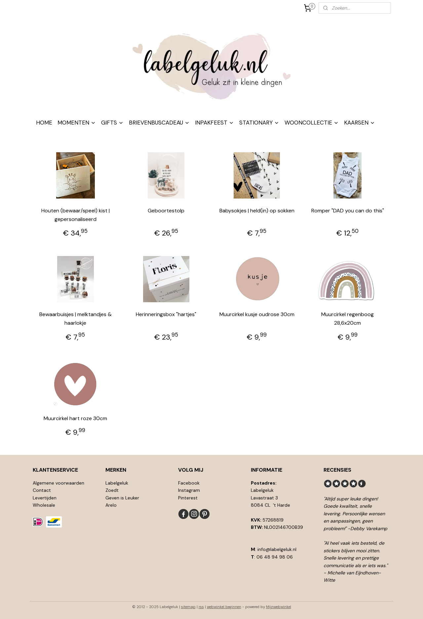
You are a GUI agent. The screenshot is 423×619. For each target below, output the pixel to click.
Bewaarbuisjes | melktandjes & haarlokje (75, 318)
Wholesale (44, 505)
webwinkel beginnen (224, 606)
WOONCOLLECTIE (312, 122)
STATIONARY (259, 122)
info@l (264, 549)
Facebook (189, 483)
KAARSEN (359, 122)
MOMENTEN (77, 122)
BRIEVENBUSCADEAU (159, 122)
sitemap (188, 606)
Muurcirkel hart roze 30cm (75, 418)
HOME (44, 122)
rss (201, 606)
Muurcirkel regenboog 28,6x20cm (347, 318)
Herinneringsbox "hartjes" (166, 314)
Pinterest (188, 498)
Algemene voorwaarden (58, 483)
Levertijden (45, 498)
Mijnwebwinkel (278, 606)
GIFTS (112, 122)
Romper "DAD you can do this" (347, 210)
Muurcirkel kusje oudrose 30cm (256, 314)
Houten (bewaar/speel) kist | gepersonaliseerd (75, 215)
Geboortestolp (166, 210)
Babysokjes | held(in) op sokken (256, 210)
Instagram (189, 490)
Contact (42, 490)
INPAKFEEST (214, 122)
